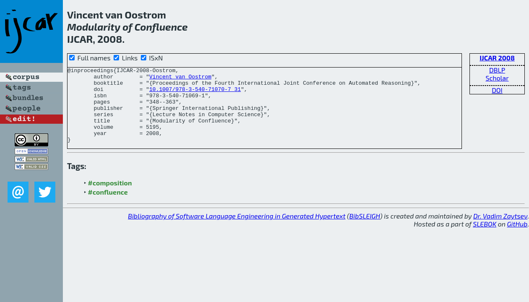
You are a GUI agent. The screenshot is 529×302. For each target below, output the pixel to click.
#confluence (108, 207)
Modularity (93, 27)
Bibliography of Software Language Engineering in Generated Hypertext (236, 231)
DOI (497, 90)
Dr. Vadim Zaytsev (500, 231)
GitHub (517, 239)
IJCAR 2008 (497, 58)
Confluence (161, 27)
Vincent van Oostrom (180, 79)
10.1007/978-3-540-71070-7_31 (195, 94)
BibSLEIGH (364, 231)
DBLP (497, 70)
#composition (110, 198)
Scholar (496, 78)
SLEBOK (484, 239)
